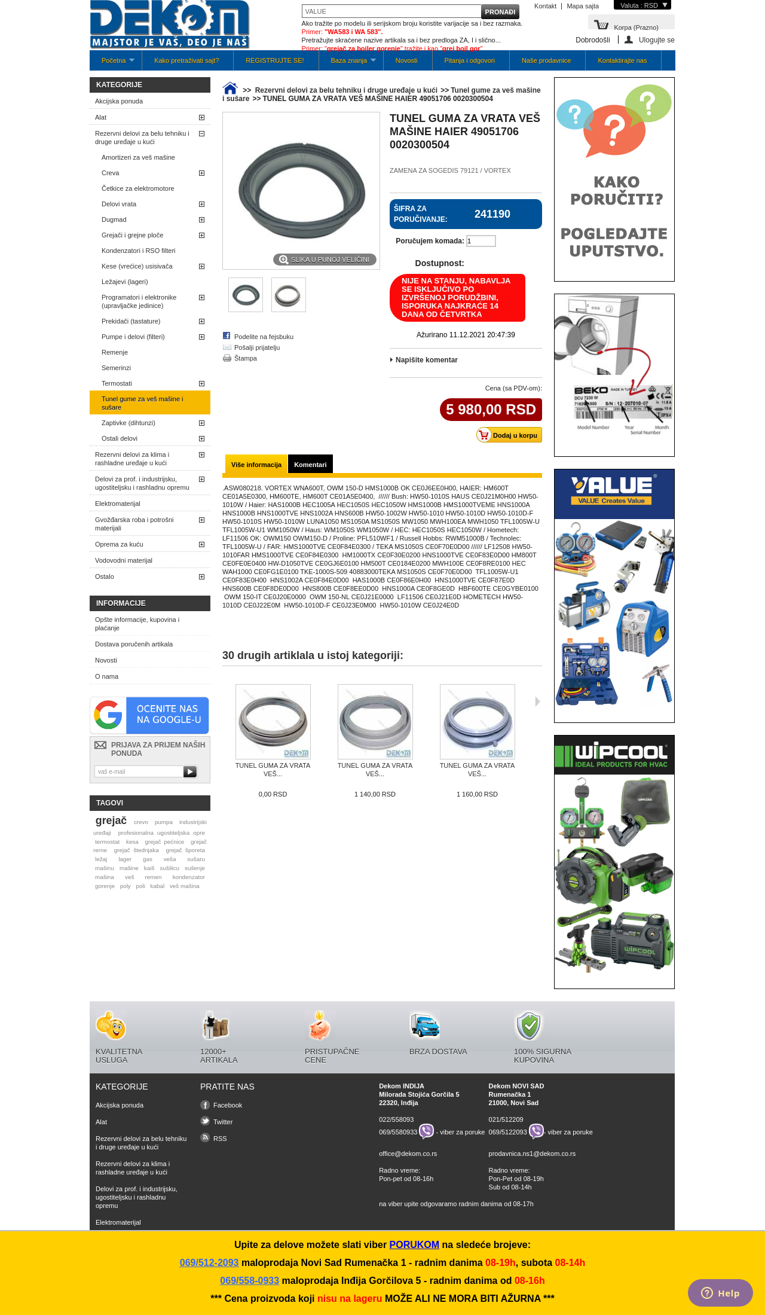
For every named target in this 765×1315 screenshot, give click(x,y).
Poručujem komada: (430, 241)
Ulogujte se (657, 40)
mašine (129, 868)
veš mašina (185, 886)
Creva (110, 172)
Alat (100, 117)
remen (153, 877)
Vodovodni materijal (123, 560)
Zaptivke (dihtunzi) (128, 422)
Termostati (117, 383)
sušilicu (169, 868)
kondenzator (189, 877)
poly (125, 886)
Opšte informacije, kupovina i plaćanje (137, 623)
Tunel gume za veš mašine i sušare (142, 403)
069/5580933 (398, 1131)
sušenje (195, 868)
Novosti (407, 60)
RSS (220, 1138)
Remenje (115, 352)
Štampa (245, 358)
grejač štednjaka (136, 850)
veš (129, 877)
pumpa (164, 822)
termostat (107, 841)
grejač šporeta (185, 850)
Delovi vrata (119, 204)
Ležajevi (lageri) (125, 281)
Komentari (310, 464)
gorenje (105, 886)
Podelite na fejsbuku (263, 336)
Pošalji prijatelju (257, 347)
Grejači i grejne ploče (132, 235)
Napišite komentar (427, 360)
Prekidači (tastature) (131, 321)
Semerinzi (116, 367)
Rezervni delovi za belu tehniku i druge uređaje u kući (142, 137)
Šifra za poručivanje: (421, 214)
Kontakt (545, 6)
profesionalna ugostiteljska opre (161, 832)
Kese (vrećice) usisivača (137, 266)
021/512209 (506, 1119)
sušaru (196, 859)
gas (147, 859)
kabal (158, 886)
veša (170, 859)
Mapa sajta (583, 6)
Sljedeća (537, 701)
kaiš (149, 868)
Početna (112, 64)
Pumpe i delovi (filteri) (133, 336)
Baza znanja (347, 64)
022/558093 (396, 1119)
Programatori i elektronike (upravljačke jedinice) (139, 301)
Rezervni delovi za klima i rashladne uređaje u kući (132, 458)
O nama (106, 676)
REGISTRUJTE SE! (275, 60)
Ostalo (104, 576)
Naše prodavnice (546, 60)
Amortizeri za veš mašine (138, 157)
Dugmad (114, 219)
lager (124, 859)
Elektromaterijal (117, 503)
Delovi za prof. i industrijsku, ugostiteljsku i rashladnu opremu (142, 483)
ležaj (101, 859)
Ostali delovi (119, 438)
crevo (141, 822)
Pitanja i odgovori (470, 60)
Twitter (222, 1121)
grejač (111, 820)
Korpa (636, 26)
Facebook (227, 1105)
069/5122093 (508, 1131)
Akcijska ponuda (119, 101)
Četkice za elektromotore (138, 188)
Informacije (121, 603)
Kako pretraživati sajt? (186, 60)
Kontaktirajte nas (622, 60)
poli (140, 886)
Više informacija (256, 464)
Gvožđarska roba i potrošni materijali (134, 524)
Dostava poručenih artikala (134, 644)
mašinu (104, 868)
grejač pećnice (165, 841)
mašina (104, 877)
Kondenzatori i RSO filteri (139, 250)
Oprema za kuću (119, 544)
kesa (132, 841)
